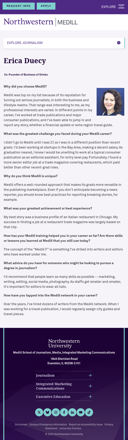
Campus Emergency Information (48, 424)
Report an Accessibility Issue (86, 424)
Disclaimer (21, 424)
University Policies (70, 428)
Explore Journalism (25, 43)
